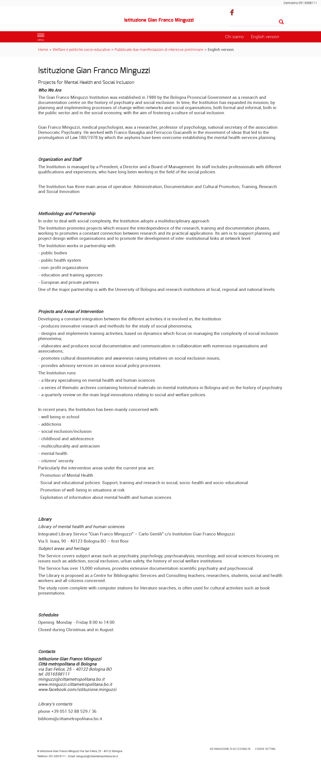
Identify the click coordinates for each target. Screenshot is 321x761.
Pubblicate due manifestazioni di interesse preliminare (159, 49)
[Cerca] (256, 22)
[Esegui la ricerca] (281, 22)
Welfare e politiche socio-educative (81, 49)
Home (43, 49)
